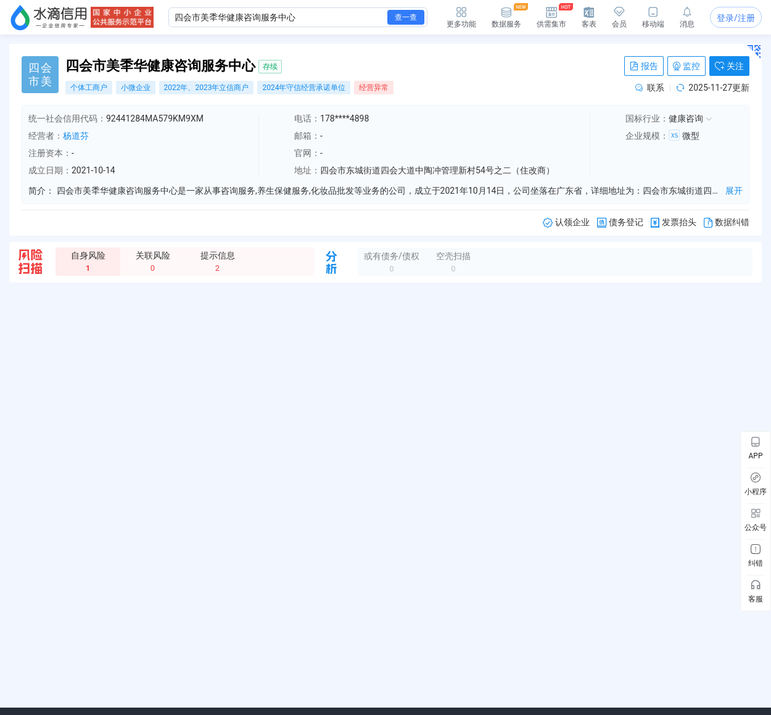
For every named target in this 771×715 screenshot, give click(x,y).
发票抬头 (673, 222)
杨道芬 (76, 136)
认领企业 (566, 222)
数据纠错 (726, 222)
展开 (734, 191)
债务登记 (620, 222)
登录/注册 (736, 18)
